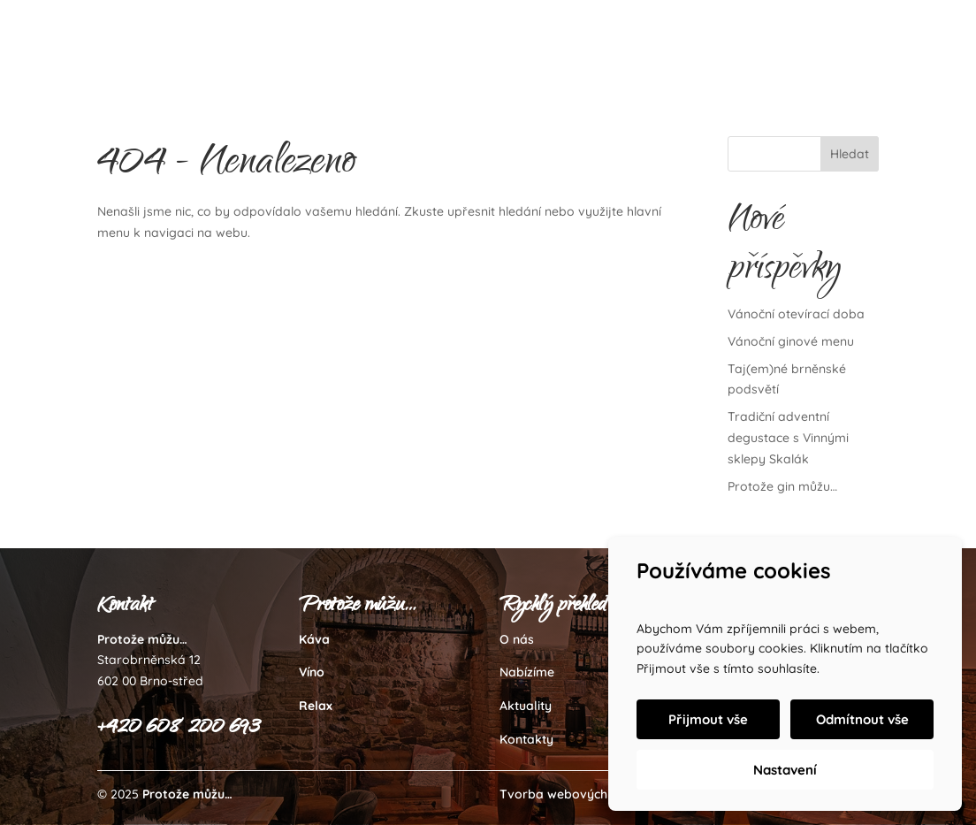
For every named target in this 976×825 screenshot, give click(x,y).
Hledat (849, 154)
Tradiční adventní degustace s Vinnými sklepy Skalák (788, 438)
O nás (516, 639)
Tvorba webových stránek (577, 794)
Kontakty (526, 739)
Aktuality (525, 706)
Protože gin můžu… (782, 486)
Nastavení (785, 769)
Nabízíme (526, 672)
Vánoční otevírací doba (796, 314)
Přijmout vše (708, 719)
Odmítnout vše (862, 719)
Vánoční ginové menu (791, 341)
